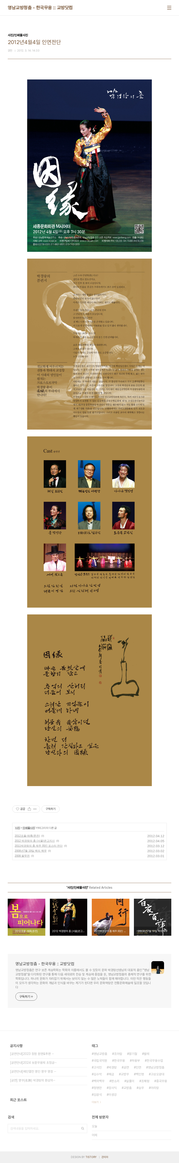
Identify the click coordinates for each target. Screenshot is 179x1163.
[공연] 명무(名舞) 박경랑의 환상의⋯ (33, 1080)
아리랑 (155, 1088)
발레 (146, 1054)
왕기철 (133, 1054)
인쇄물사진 (28, 827)
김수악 (98, 1074)
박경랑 (113, 1067)
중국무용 (161, 1081)
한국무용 (119, 1060)
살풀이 (130, 1081)
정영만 (98, 1088)
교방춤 (127, 1088)
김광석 (98, 1094)
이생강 (113, 1094)
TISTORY (91, 1157)
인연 (138, 1067)
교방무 (125, 1074)
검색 (82, 1128)
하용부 (136, 1060)
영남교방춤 (100, 1054)
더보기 (95, 1102)
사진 (17, 827)
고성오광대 (157, 1074)
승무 (141, 1088)
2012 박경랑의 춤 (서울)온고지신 (35, 840)
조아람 (118, 1054)
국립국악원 (100, 1060)
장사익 (113, 1088)
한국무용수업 (155, 1060)
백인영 (140, 1074)
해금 (111, 1074)
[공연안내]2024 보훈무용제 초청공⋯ (33, 1062)
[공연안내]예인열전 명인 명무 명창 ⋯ (33, 1071)
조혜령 (145, 1081)
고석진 (98, 1067)
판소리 (115, 1081)
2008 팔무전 (22, 855)
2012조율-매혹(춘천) (27, 835)
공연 (126, 1067)
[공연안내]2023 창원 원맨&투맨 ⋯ (32, 1054)
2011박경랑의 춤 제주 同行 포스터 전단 (39, 845)
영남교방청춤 (156, 1067)
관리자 (105, 1157)
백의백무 (99, 1081)
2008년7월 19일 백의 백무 (31, 850)
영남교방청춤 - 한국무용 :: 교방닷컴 (40, 7)
